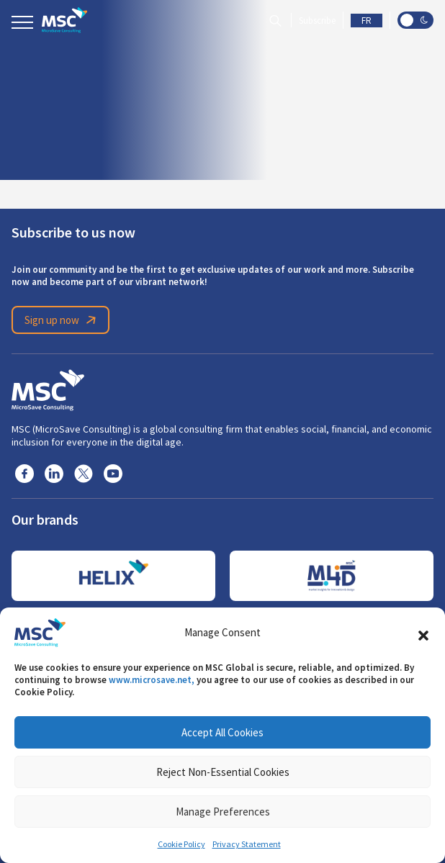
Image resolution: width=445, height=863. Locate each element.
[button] (423, 632)
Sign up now (62, 320)
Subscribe (317, 20)
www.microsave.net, (151, 680)
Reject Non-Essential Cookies (222, 772)
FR (366, 20)
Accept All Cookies (222, 732)
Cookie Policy (181, 844)
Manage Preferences (223, 811)
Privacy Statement (246, 844)
